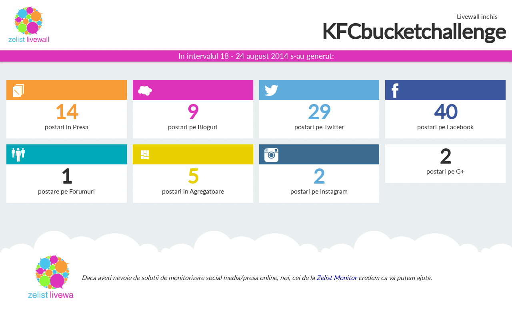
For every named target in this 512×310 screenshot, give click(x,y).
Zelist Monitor (336, 277)
